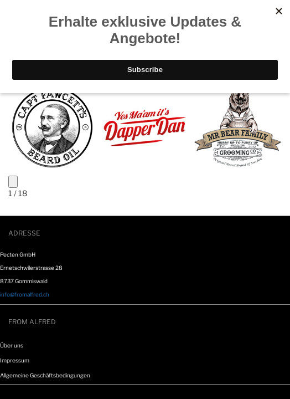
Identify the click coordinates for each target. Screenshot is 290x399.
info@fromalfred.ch (24, 294)
